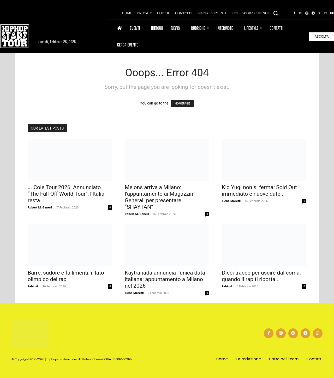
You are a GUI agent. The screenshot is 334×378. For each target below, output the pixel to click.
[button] (275, 13)
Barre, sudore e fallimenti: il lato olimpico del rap (66, 276)
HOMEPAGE (182, 103)
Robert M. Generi (40, 207)
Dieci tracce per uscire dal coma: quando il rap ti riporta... (261, 276)
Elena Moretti (231, 201)
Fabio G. (33, 286)
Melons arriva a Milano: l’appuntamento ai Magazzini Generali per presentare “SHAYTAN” (160, 197)
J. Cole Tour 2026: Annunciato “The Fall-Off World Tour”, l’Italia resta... (66, 193)
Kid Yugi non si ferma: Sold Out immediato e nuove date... (259, 190)
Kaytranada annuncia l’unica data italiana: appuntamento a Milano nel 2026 (165, 279)
